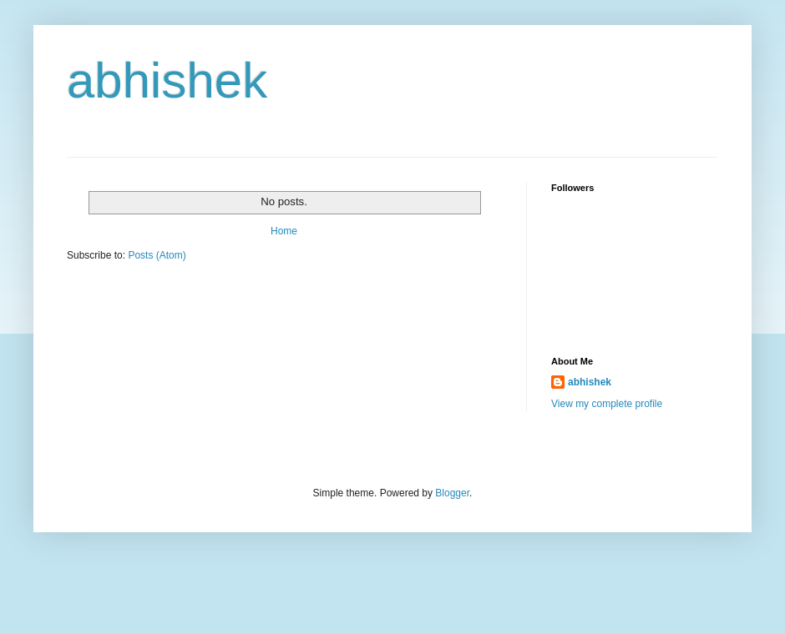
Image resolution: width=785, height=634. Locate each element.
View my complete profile (606, 404)
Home (284, 231)
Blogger (452, 493)
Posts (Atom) (156, 255)
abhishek (589, 382)
